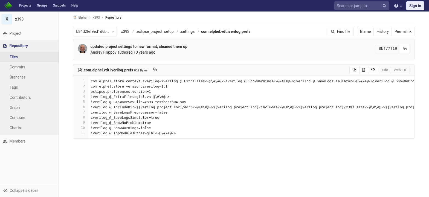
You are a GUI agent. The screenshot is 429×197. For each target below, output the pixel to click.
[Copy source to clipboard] (355, 70)
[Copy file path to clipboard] (155, 70)
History (383, 31)
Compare (19, 117)
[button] (30, 190)
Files (15, 57)
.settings (188, 31)
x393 (126, 31)
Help (74, 5)
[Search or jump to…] (362, 5)
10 (81, 128)
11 (81, 133)
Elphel (81, 17)
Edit (386, 70)
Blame (366, 31)
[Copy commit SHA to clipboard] (406, 48)
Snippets (59, 5)
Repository (114, 17)
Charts (16, 128)
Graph (16, 107)
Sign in (415, 6)
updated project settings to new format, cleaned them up (139, 46)
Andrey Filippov (104, 52)
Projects (25, 5)
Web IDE (401, 70)
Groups (42, 5)
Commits (19, 67)
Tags (15, 87)
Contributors (21, 97)
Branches (19, 77)
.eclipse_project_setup (155, 31)
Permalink (403, 31)
